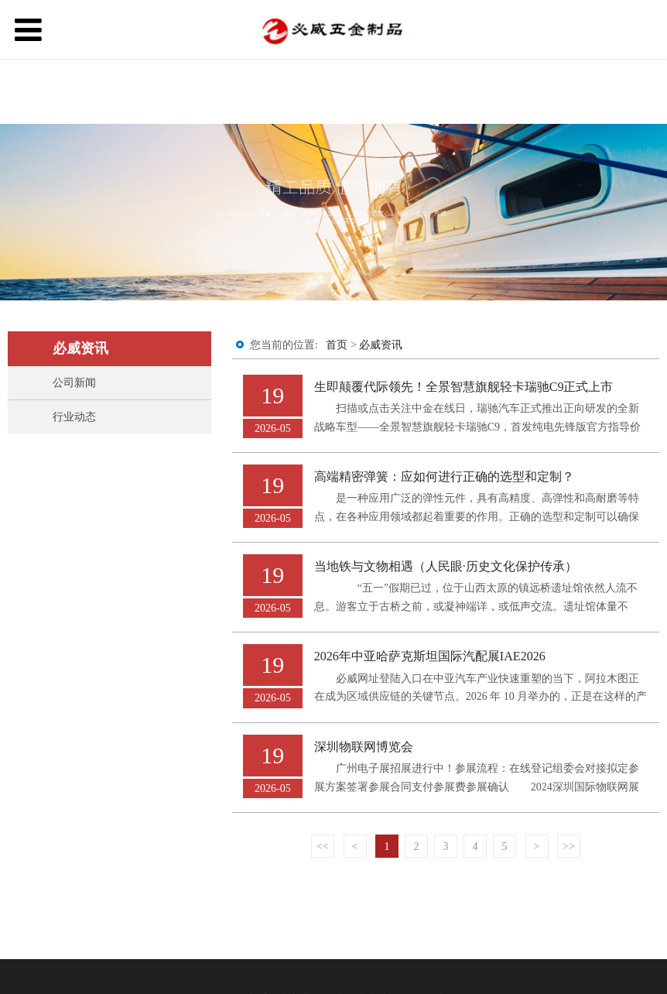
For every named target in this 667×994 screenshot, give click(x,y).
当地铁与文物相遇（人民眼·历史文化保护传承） (445, 566)
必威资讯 (380, 345)
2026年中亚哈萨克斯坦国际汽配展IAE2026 (430, 656)
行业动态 (74, 417)
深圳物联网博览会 (363, 746)
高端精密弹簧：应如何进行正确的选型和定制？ (444, 476)
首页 (336, 345)
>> (569, 846)
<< (322, 846)
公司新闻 (74, 383)
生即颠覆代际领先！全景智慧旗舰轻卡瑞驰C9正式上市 (464, 386)
